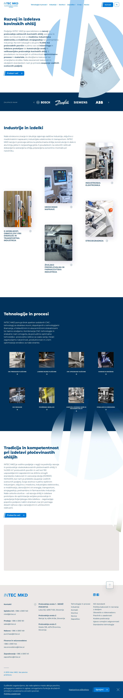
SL (117, 4)
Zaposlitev (75, 619)
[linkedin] (94, 595)
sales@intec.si (10, 624)
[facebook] (98, 595)
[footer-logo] (16, 595)
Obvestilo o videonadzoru (104, 612)
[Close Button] (118, 690)
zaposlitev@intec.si (12, 657)
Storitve (74, 613)
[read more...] (17, 363)
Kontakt (74, 610)
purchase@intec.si (12, 634)
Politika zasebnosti (12, 694)
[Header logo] (11, 4)
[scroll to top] (109, 585)
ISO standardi (99, 604)
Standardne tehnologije (103, 624)
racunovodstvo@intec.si (14, 647)
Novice (74, 616)
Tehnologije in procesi (80, 604)
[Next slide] (108, 102)
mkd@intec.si (10, 614)
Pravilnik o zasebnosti (102, 615)
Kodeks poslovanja (101, 618)
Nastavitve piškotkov (79, 689)
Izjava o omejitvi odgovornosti (106, 621)
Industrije (75, 607)
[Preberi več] (99, 164)
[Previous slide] (33, 102)
